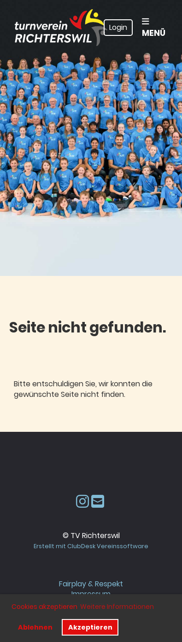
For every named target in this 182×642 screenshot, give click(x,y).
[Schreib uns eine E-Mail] (97, 501)
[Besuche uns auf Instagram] (82, 501)
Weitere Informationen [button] (117, 606)
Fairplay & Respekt (91, 584)
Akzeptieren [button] (90, 627)
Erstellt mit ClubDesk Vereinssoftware (91, 546)
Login (118, 27)
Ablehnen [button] (35, 627)
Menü (153, 28)
